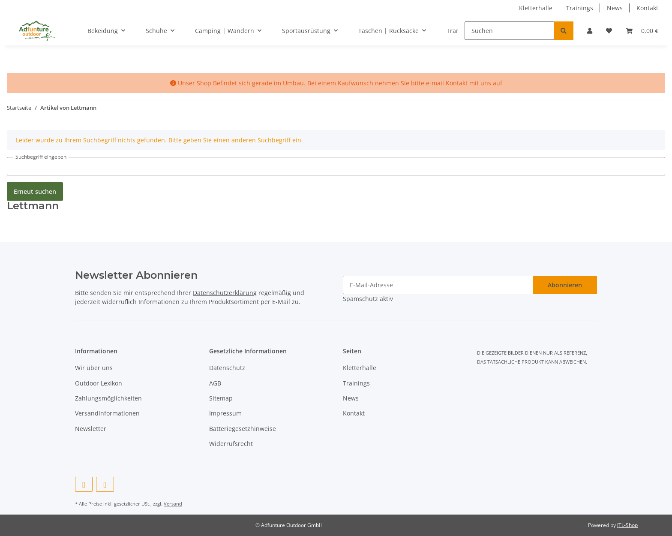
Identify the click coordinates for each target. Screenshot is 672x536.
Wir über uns (94, 368)
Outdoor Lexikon (98, 383)
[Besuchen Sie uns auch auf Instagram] (105, 484)
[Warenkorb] (642, 30)
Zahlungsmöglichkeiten (108, 398)
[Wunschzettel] (609, 30)
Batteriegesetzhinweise (242, 429)
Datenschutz (227, 368)
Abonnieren (565, 285)
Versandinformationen (107, 413)
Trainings (579, 8)
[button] (589, 30)
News (615, 8)
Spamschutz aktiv (368, 299)
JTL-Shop (627, 525)
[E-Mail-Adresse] (438, 285)
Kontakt (647, 8)
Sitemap (221, 398)
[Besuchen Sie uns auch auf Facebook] (84, 484)
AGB (215, 383)
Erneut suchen (35, 191)
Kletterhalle (535, 8)
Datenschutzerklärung (225, 293)
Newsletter (90, 429)
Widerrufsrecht (231, 444)
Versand (173, 503)
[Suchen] (509, 30)
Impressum (225, 413)
